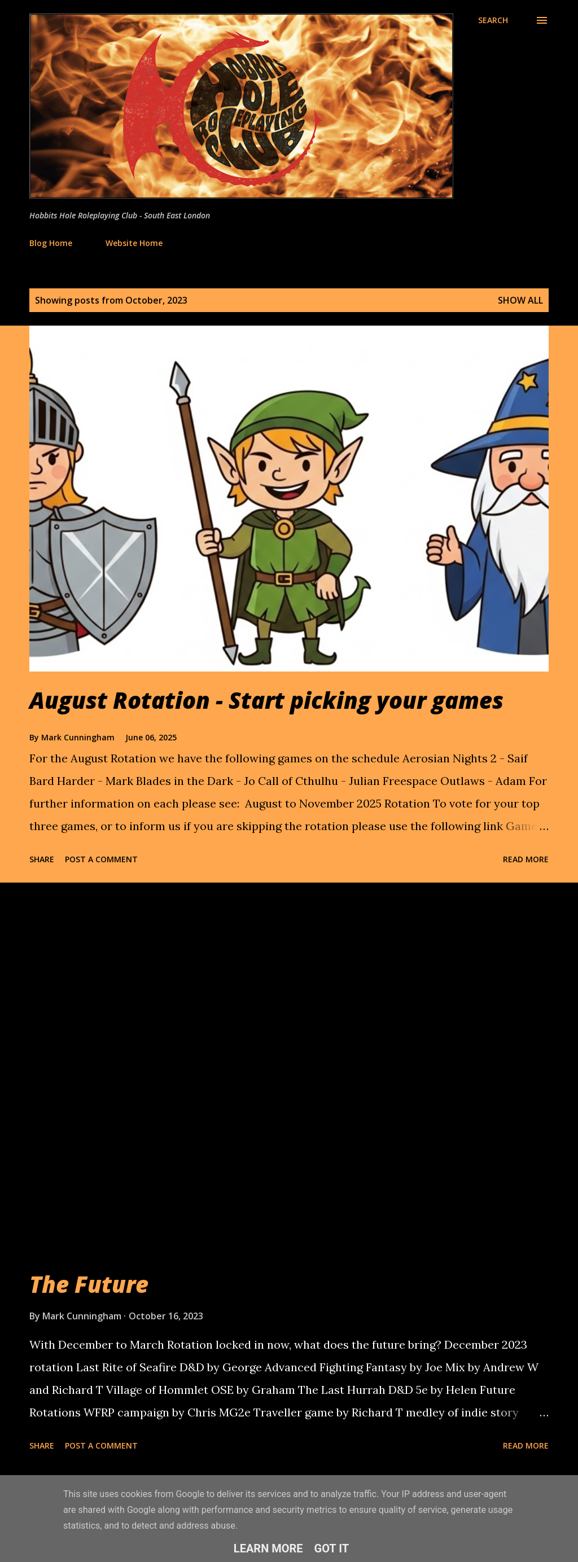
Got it (331, 1548)
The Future (88, 1284)
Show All (520, 300)
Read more (526, 859)
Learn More (268, 1548)
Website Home (134, 243)
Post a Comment (101, 859)
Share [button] (41, 859)
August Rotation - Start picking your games (266, 700)
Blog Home (50, 243)
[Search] (493, 20)
